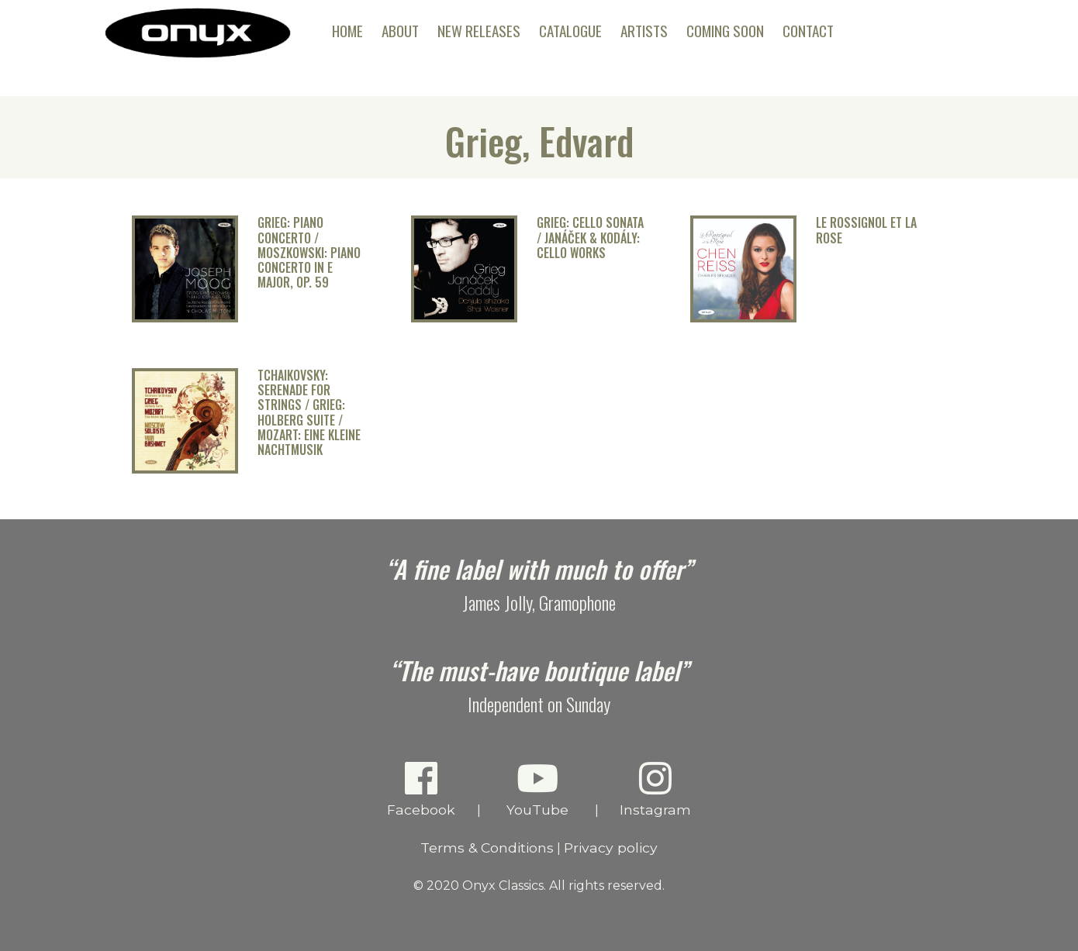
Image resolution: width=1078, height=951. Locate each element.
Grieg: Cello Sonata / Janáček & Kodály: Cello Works (590, 237)
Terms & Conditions (487, 847)
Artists (644, 30)
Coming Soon (725, 30)
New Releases (478, 30)
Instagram (656, 789)
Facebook (421, 789)
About (400, 30)
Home (347, 30)
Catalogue (570, 30)
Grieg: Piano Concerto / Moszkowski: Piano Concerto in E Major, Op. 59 (309, 252)
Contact (808, 30)
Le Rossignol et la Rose (866, 230)
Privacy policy (611, 847)
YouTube (538, 789)
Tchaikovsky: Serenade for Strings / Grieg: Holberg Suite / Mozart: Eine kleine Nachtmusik (309, 412)
